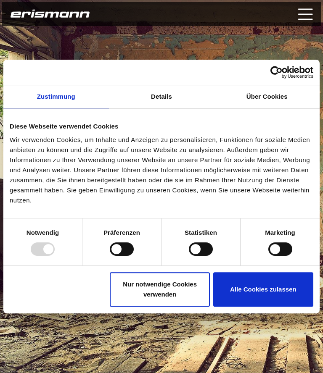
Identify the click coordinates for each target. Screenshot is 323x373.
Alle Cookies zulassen (263, 289)
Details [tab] (161, 96)
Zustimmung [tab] (56, 96)
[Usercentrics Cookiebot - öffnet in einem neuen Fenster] (276, 72)
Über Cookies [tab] (267, 96)
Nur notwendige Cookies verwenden (160, 289)
